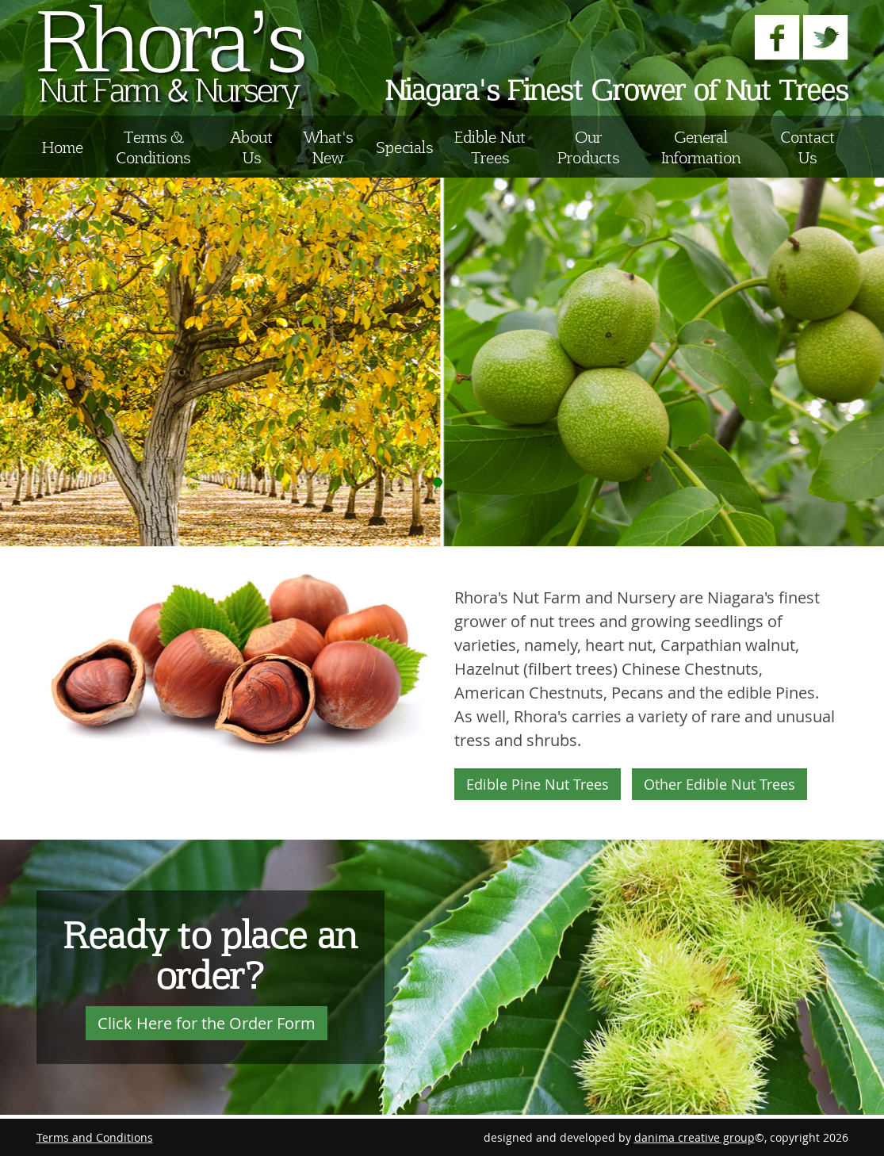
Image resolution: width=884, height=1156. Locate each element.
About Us (252, 146)
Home (62, 146)
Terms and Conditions (94, 1137)
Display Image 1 (437, 482)
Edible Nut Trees (490, 146)
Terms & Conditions (153, 146)
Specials (404, 146)
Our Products (588, 146)
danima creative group (694, 1137)
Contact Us (807, 146)
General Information (700, 146)
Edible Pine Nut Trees (537, 784)
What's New (328, 146)
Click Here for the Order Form (207, 1023)
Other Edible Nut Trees (719, 784)
